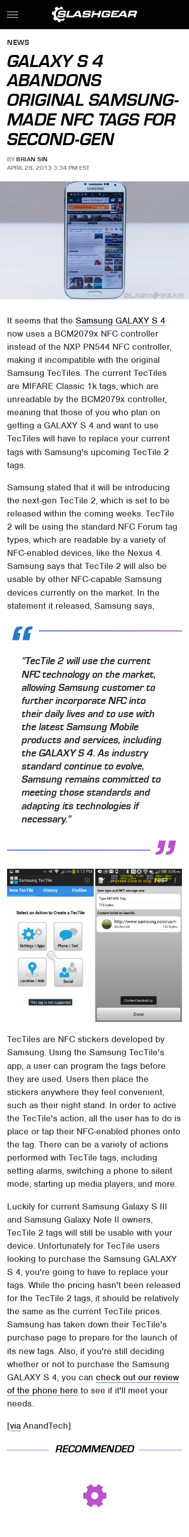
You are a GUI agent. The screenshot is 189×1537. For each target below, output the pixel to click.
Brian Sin (32, 159)
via (15, 1425)
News (18, 43)
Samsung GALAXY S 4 (120, 320)
